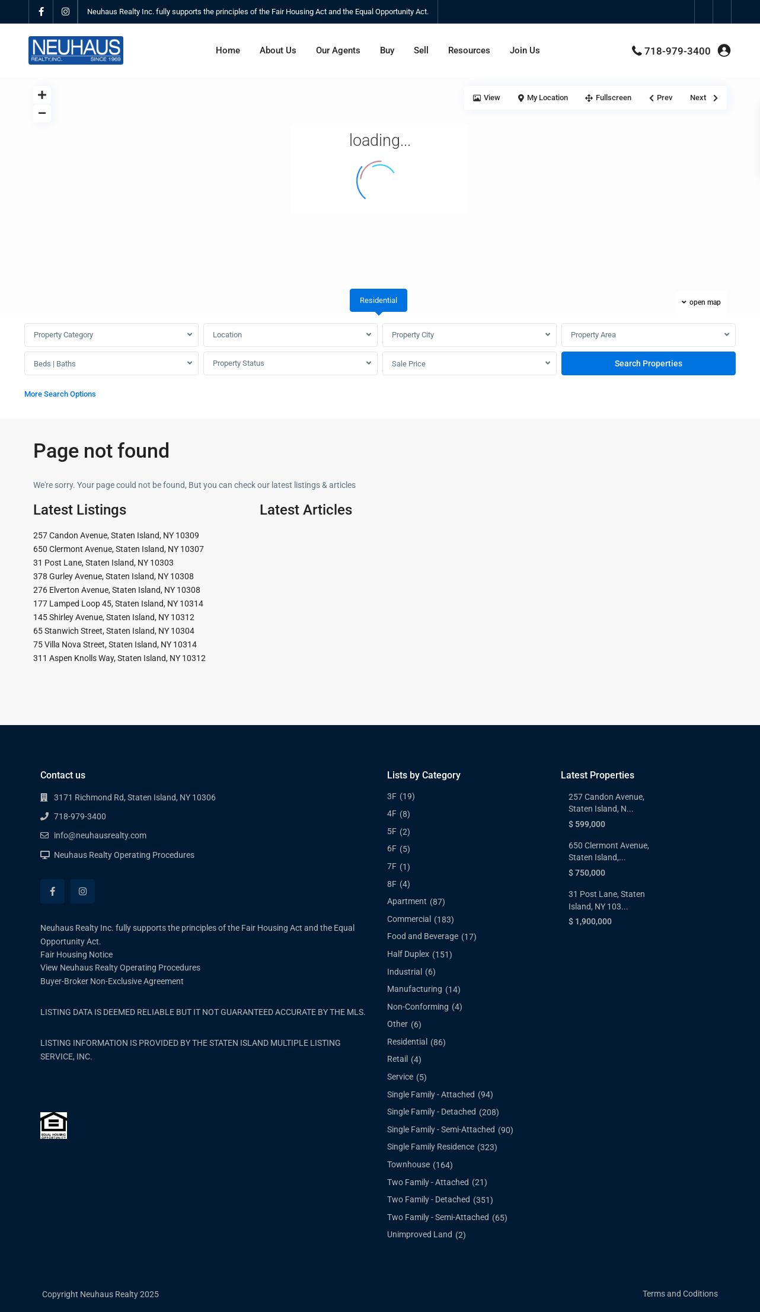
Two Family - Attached (428, 1182)
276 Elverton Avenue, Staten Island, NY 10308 (116, 590)
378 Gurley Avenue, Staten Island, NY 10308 (113, 576)
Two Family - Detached (428, 1199)
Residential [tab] (378, 300)
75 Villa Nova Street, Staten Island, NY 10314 (115, 644)
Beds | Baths (55, 363)
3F (392, 796)
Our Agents (338, 50)
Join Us (525, 50)
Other (397, 1024)
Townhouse (408, 1164)
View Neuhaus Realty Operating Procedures (120, 967)
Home (228, 50)
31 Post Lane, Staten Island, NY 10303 (103, 562)
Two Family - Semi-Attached (438, 1217)
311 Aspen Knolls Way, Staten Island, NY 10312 (119, 658)
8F (392, 884)
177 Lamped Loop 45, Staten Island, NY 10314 (118, 603)
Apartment (407, 901)
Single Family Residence (430, 1146)
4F (392, 813)
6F (392, 848)
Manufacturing (414, 989)
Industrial (404, 971)
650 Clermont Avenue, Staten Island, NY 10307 (118, 549)
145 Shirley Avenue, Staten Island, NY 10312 (113, 617)
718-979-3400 (677, 51)
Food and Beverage (422, 936)
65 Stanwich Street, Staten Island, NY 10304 (113, 631)
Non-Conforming (418, 1006)
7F (392, 866)
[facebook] (41, 12)
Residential (407, 1041)
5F (392, 831)
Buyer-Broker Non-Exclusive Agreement (112, 981)
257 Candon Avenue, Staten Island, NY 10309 (116, 535)
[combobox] (111, 335)
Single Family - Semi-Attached (441, 1129)
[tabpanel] (380, 364)
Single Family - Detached (431, 1111)
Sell (421, 50)
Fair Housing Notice (76, 954)
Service (400, 1076)
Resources (469, 50)
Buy (387, 50)
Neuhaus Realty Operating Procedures (124, 855)
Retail (397, 1059)
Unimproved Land (419, 1234)
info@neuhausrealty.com (100, 835)
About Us (278, 50)
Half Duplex (408, 954)
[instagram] (65, 12)
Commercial (409, 919)
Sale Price (409, 363)
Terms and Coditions (680, 1293)
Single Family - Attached (431, 1094)
